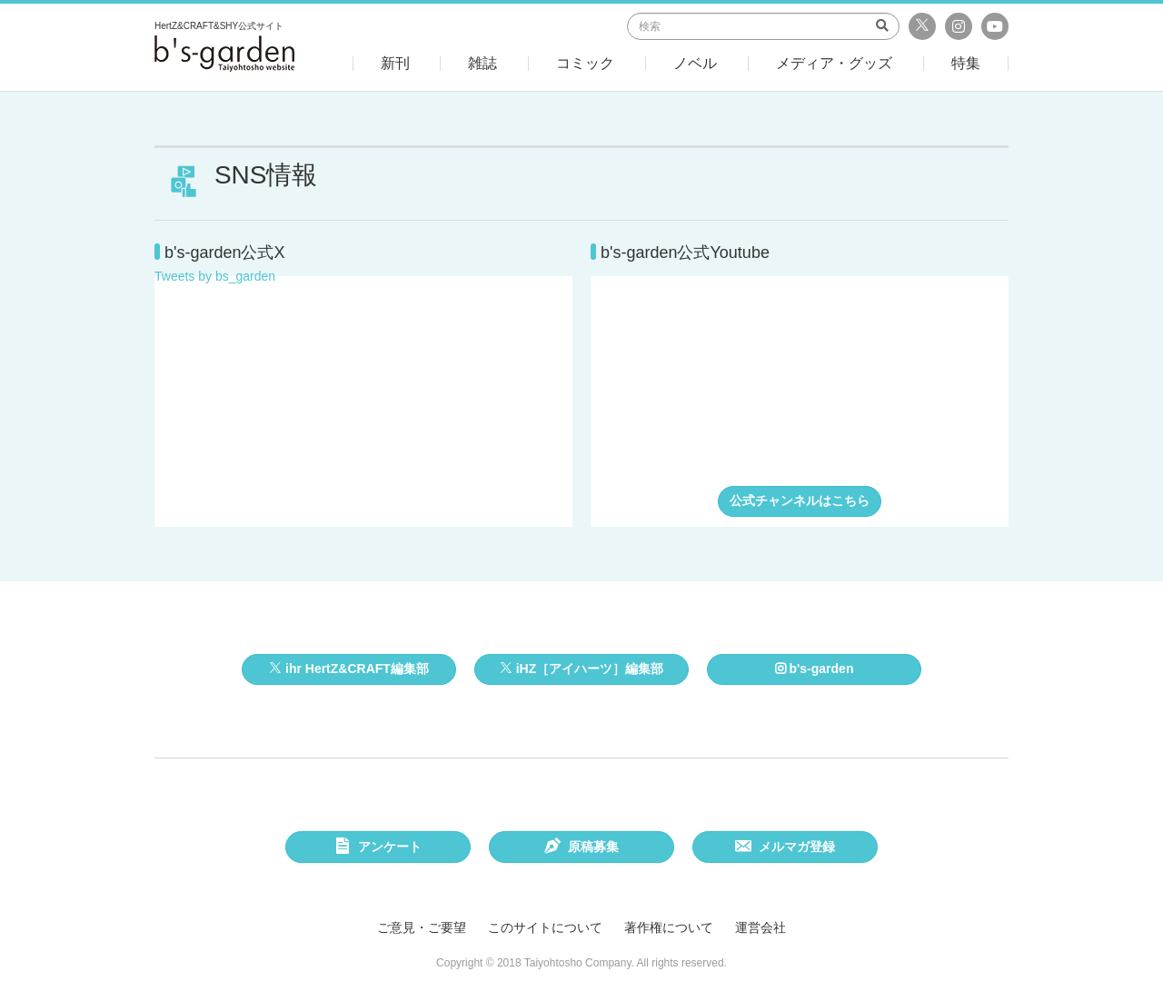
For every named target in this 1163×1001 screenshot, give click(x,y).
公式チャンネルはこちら (800, 500)
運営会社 (760, 927)
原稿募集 (582, 848)
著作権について (668, 927)
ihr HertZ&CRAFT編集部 (349, 668)
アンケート (378, 848)
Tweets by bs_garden (214, 276)
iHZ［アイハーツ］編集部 (581, 668)
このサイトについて (545, 927)
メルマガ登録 (785, 848)
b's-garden (814, 668)
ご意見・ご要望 (421, 927)
